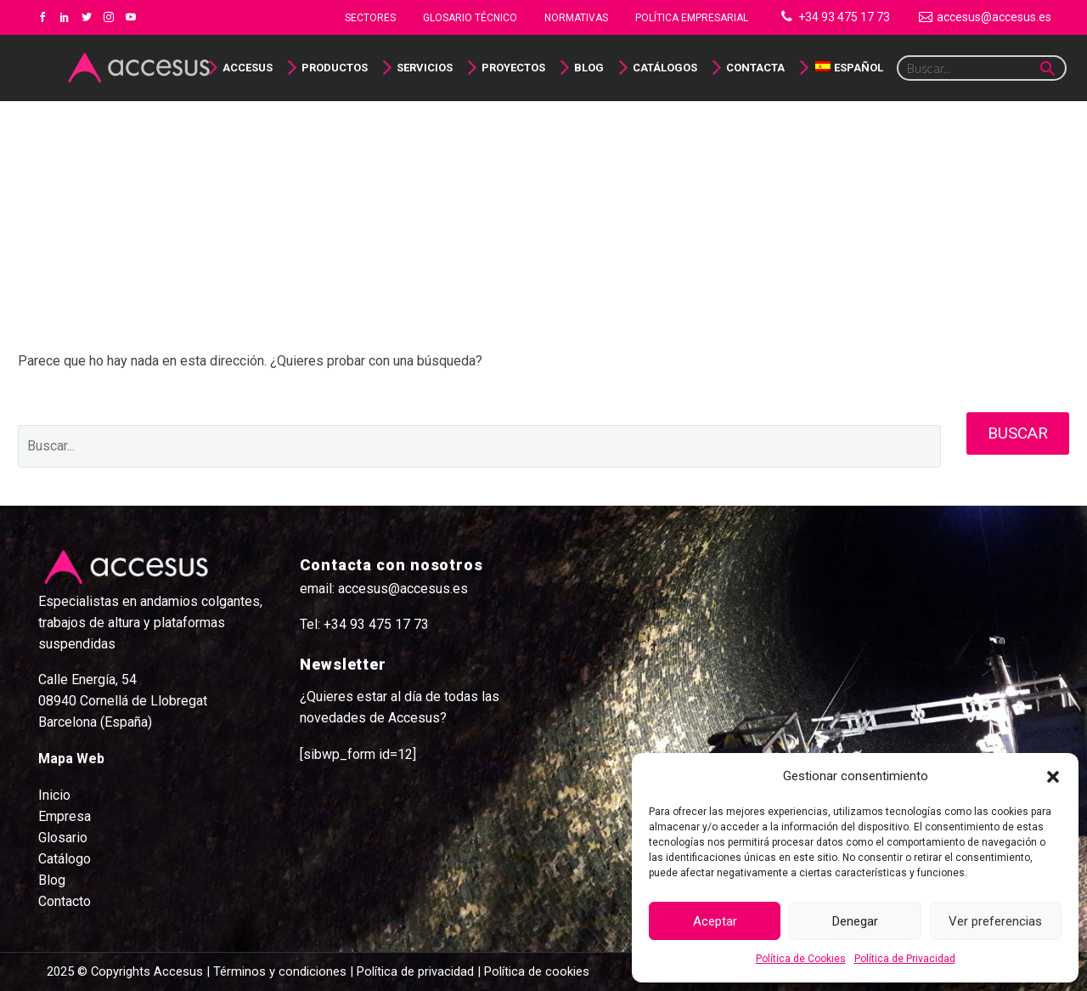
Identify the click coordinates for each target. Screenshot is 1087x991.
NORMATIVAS (576, 18)
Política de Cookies (801, 959)
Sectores (370, 18)
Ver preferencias (995, 921)
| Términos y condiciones (274, 971)
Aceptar (715, 921)
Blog (589, 67)
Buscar (1018, 433)
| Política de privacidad (412, 971)
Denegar (855, 921)
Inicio (54, 795)
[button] (1053, 776)
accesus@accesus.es (994, 17)
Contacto (64, 901)
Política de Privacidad (904, 959)
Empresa (64, 816)
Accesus (247, 67)
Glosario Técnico (470, 18)
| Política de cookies (531, 971)
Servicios (425, 67)
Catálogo (64, 859)
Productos (334, 67)
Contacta (755, 67)
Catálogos (665, 67)
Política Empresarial (691, 18)
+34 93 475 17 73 (844, 17)
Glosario (62, 838)
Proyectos (513, 67)
